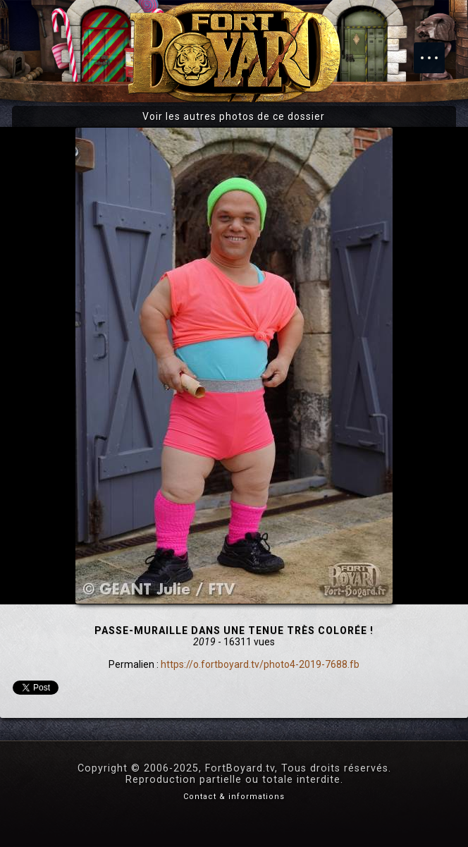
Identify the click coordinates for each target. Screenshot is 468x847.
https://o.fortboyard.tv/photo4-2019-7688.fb (260, 664)
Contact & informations (234, 796)
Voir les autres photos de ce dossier (233, 116)
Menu (436, 50)
